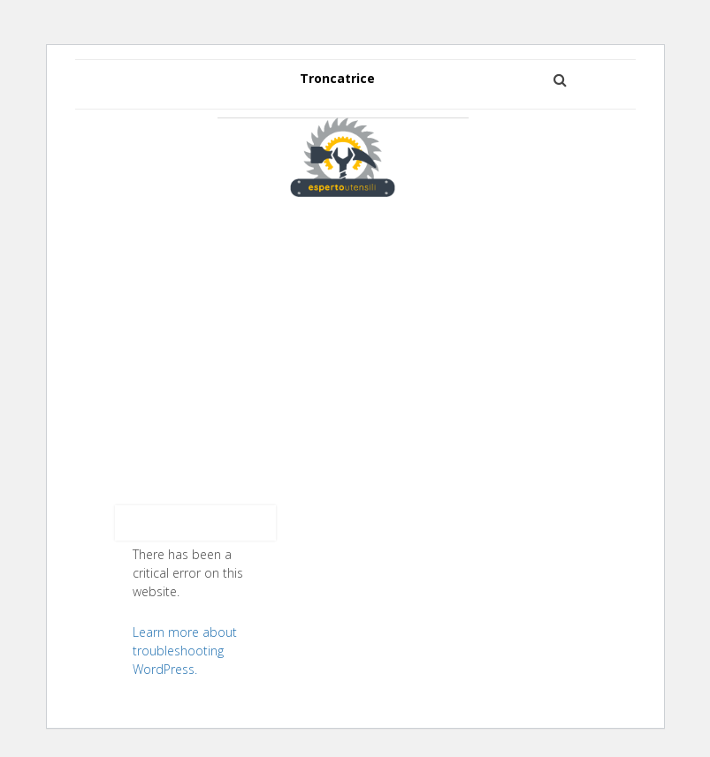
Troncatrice (337, 78)
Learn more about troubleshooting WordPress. (185, 651)
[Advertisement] (355, 337)
